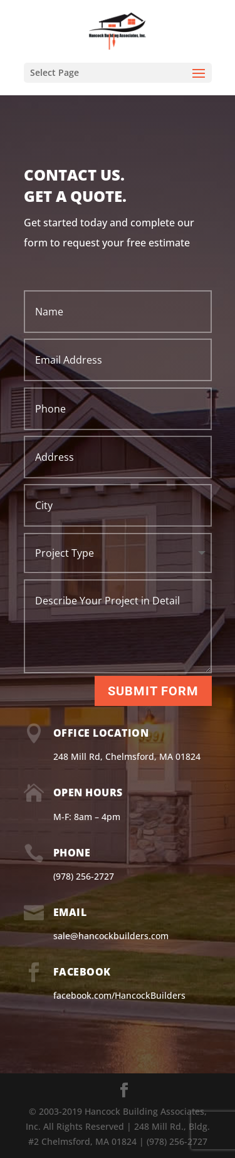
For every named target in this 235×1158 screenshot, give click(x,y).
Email (70, 912)
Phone (72, 853)
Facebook (82, 972)
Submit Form (153, 690)
